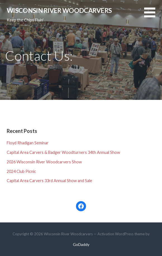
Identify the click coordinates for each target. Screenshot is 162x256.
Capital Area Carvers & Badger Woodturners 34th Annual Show (63, 152)
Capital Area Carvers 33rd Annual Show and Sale (49, 180)
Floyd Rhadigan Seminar (28, 142)
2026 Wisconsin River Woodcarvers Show (44, 161)
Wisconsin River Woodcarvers (59, 10)
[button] (153, 16)
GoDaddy (81, 244)
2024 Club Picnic (21, 171)
